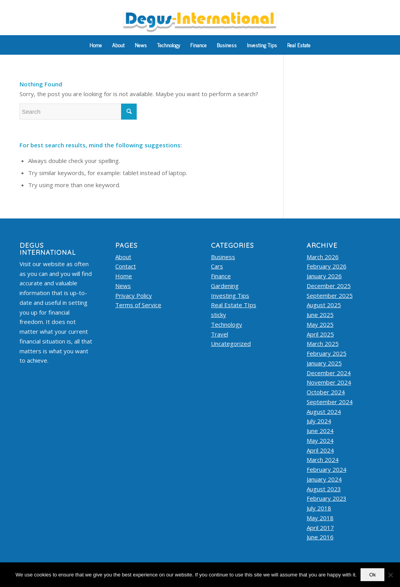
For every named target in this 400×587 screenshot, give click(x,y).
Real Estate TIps (233, 305)
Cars (217, 266)
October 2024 (326, 392)
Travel (219, 334)
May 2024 (320, 440)
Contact (125, 266)
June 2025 (320, 315)
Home (123, 276)
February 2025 (326, 353)
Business (223, 257)
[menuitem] (95, 45)
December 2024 (329, 373)
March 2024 (323, 460)
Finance (221, 276)
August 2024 (324, 411)
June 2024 (320, 431)
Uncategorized (231, 343)
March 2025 (323, 343)
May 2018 (320, 518)
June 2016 (320, 537)
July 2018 (319, 508)
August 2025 (324, 305)
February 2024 (326, 469)
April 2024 (320, 450)
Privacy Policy (133, 295)
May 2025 (320, 324)
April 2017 (320, 528)
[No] (390, 575)
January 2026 (324, 276)
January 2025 (324, 363)
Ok (372, 575)
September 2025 (330, 295)
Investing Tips (230, 295)
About (123, 257)
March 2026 (323, 257)
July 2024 (319, 421)
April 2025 (320, 334)
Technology (226, 324)
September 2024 (330, 402)
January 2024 (324, 479)
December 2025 (329, 286)
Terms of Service (138, 305)
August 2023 (324, 489)
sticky (218, 315)
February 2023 (326, 498)
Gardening (225, 286)
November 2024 (329, 382)
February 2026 (326, 266)
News (123, 286)
